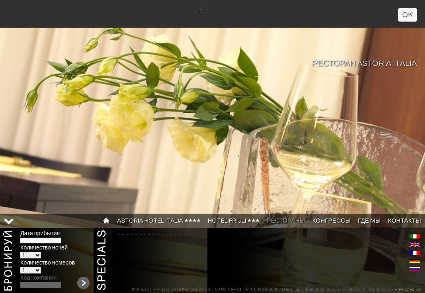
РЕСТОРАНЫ (286, 221)
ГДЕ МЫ (369, 221)
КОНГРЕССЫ (331, 221)
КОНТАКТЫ (404, 221)
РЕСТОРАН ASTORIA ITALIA (364, 63)
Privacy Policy (407, 289)
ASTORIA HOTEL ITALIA (159, 221)
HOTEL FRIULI (233, 221)
